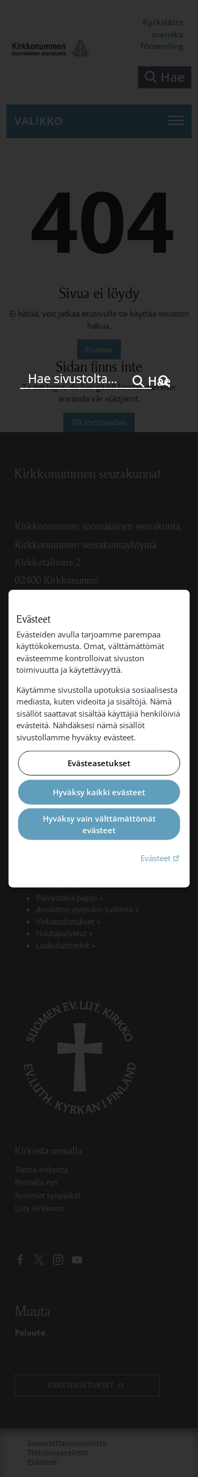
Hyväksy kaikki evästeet (99, 792)
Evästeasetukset (99, 763)
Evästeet (161, 857)
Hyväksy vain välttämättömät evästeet (99, 824)
